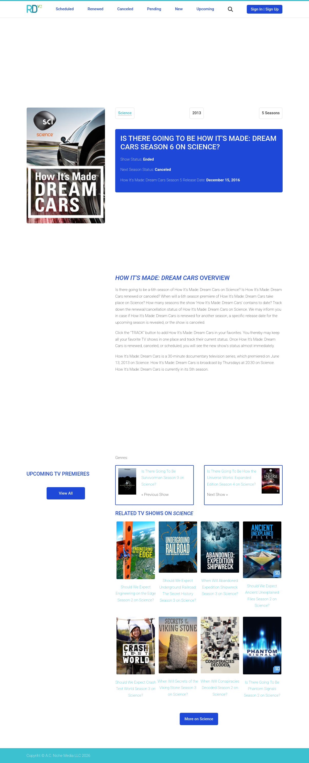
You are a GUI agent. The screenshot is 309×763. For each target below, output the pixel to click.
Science (125, 113)
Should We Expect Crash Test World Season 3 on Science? (135, 689)
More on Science (199, 719)
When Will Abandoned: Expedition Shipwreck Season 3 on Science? (220, 587)
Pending (154, 9)
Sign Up (272, 9)
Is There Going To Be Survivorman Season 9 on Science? (162, 478)
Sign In (256, 9)
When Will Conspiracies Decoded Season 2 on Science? (219, 688)
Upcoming (205, 9)
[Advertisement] (155, 59)
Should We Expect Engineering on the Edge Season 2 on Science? (135, 593)
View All (66, 493)
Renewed (95, 9)
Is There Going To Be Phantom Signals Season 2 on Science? (262, 689)
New (179, 9)
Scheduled (65, 9)
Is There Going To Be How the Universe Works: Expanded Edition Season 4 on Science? (231, 478)
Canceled (125, 9)
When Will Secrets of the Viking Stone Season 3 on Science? (178, 688)
